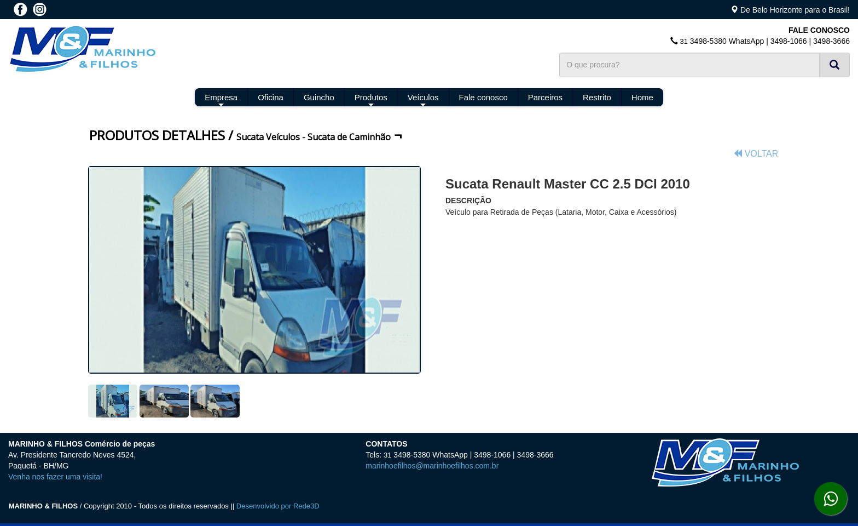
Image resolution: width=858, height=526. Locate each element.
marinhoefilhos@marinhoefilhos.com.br (432, 465)
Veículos (423, 99)
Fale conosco (483, 97)
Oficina (270, 97)
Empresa (221, 99)
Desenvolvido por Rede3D (278, 506)
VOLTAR (755, 153)
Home (642, 97)
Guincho (319, 97)
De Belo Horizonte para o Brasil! (795, 9)
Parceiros (545, 97)
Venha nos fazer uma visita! (55, 476)
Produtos (371, 99)
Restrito (597, 97)
